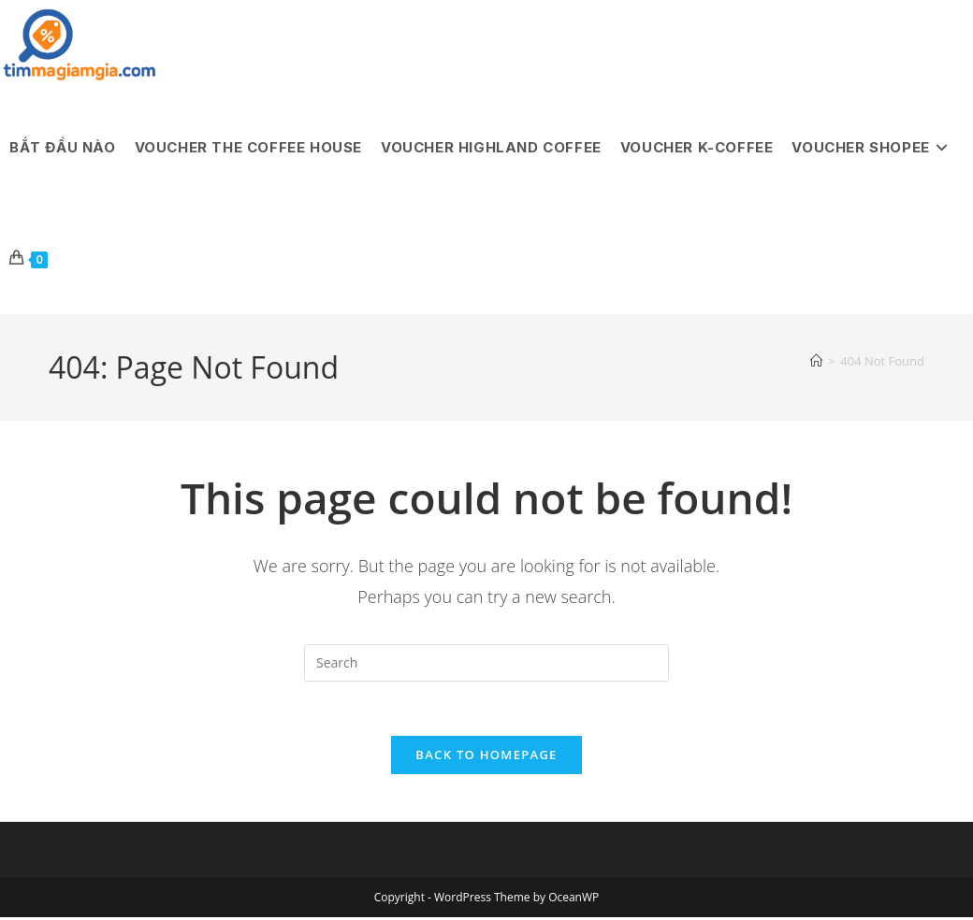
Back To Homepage (486, 757)
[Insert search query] (486, 663)
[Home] (816, 360)
